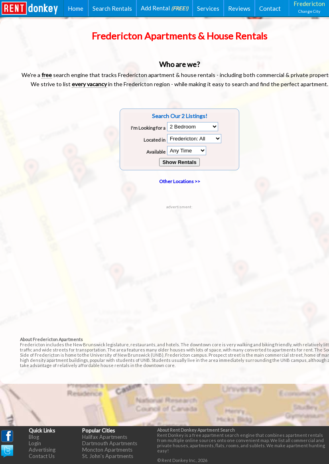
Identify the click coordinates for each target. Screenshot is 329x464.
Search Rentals (112, 8)
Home (75, 8)
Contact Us (42, 456)
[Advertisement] (180, 265)
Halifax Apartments (104, 437)
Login (35, 443)
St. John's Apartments (107, 456)
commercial (270, 74)
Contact (270, 8)
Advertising (42, 449)
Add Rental (164, 8)
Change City (309, 11)
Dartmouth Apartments (109, 443)
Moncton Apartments (107, 449)
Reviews (239, 8)
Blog (34, 437)
